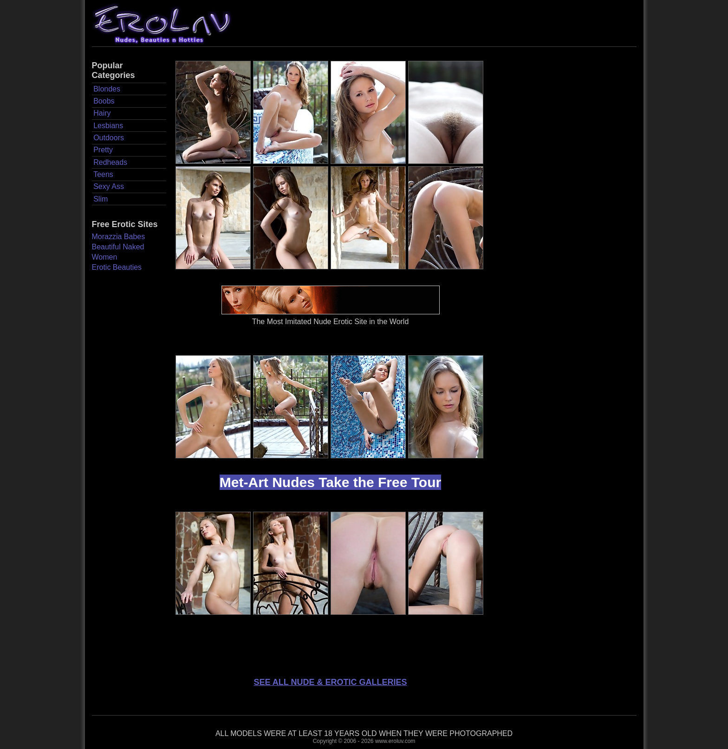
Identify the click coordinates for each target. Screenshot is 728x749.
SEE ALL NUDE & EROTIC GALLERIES (330, 682)
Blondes (106, 89)
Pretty (103, 150)
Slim (100, 199)
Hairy (101, 113)
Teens (103, 174)
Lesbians (108, 126)
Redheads (110, 162)
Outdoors (108, 138)
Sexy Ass (108, 186)
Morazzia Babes (118, 237)
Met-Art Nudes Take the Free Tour (330, 482)
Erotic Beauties (117, 267)
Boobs (103, 101)
